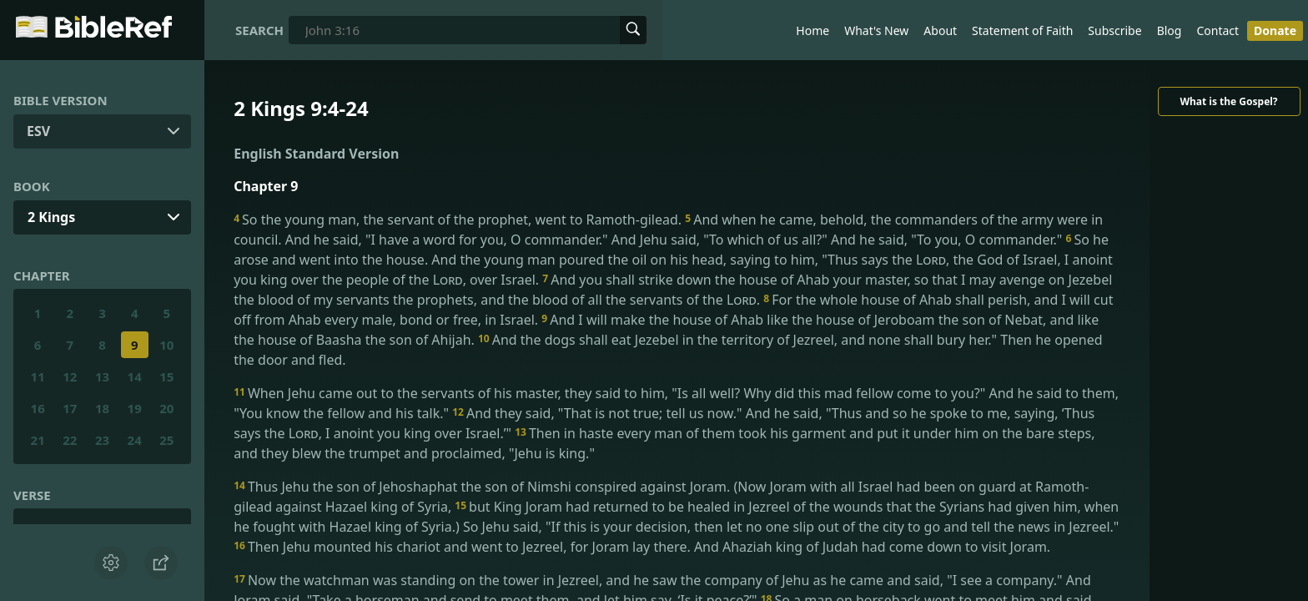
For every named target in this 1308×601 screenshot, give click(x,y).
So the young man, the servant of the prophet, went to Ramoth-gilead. (459, 219)
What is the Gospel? (1228, 101)
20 (166, 408)
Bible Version (60, 100)
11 (38, 376)
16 (38, 408)
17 (70, 408)
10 (166, 344)
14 (135, 376)
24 (135, 440)
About (940, 30)
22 (70, 440)
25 (166, 440)
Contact (1217, 30)
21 (38, 440)
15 (166, 376)
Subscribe (1114, 30)
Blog (1169, 30)
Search (259, 30)
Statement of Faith (1022, 30)
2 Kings (51, 217)
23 (102, 440)
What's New (876, 30)
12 (70, 376)
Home (812, 30)
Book (31, 186)
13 (102, 376)
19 (135, 408)
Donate (1275, 30)
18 (102, 408)
